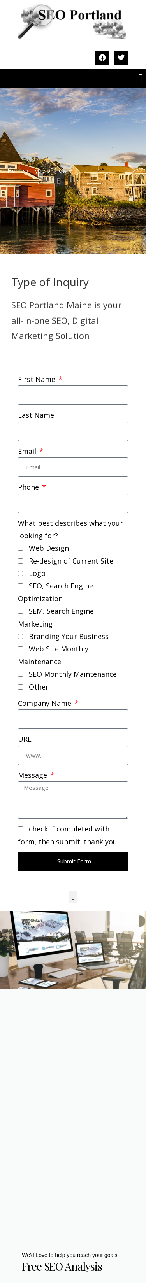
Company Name (45, 703)
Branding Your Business (69, 636)
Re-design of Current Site (71, 560)
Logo (37, 573)
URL (25, 739)
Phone (29, 487)
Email (28, 451)
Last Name (36, 415)
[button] (140, 78)
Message (33, 775)
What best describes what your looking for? (70, 529)
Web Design (49, 548)
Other (39, 686)
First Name (37, 379)
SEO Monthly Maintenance (73, 674)
